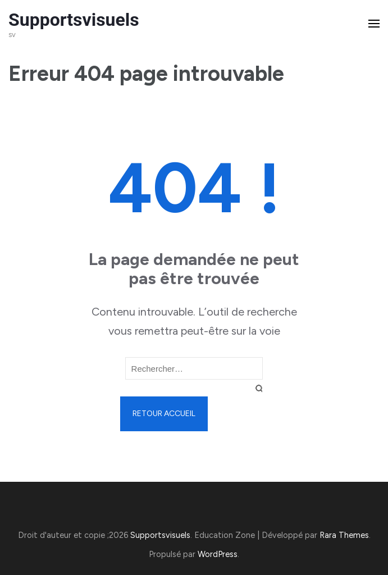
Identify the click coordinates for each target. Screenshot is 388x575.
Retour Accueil (164, 413)
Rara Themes (344, 535)
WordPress (218, 554)
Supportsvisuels (73, 19)
